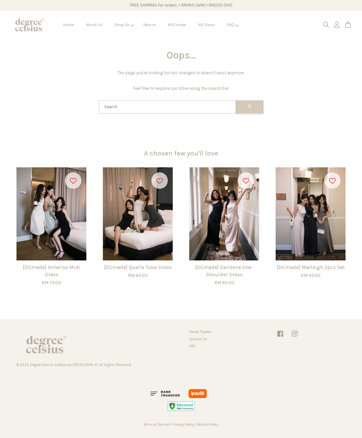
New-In (149, 24)
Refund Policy (208, 424)
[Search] (167, 107)
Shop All (124, 24)
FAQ (233, 24)
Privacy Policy (183, 424)
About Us (94, 24)
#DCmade (177, 24)
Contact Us (198, 339)
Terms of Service (156, 424)
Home (68, 24)
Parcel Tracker (200, 332)
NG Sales (206, 24)
